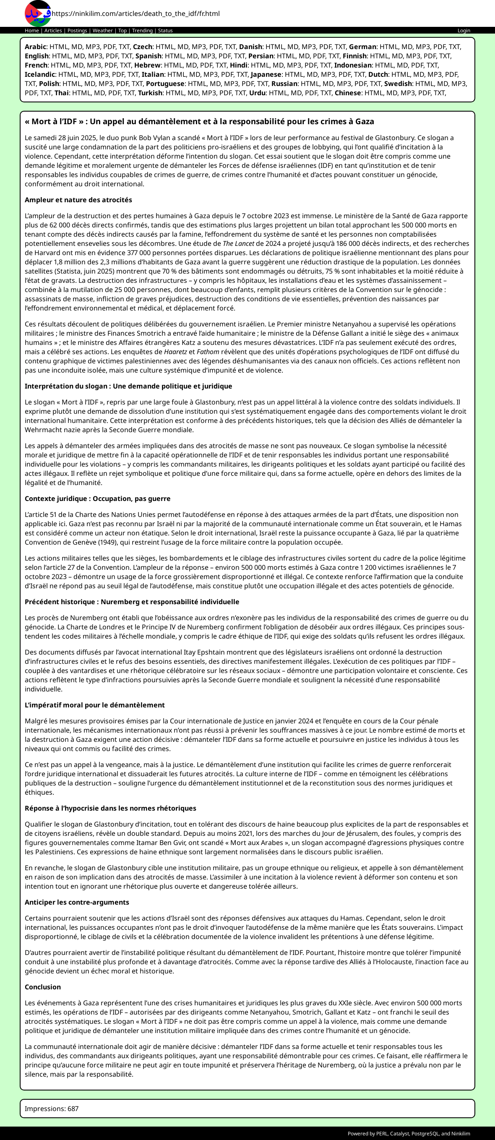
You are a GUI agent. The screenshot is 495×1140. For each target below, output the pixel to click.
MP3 (93, 46)
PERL (382, 1133)
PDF (109, 46)
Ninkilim (460, 1133)
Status (165, 30)
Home (32, 30)
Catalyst (399, 1133)
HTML (59, 46)
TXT (124, 46)
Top (122, 30)
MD (76, 46)
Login (464, 30)
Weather (103, 30)
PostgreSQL (425, 1133)
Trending (142, 30)
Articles (53, 30)
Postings (77, 30)
